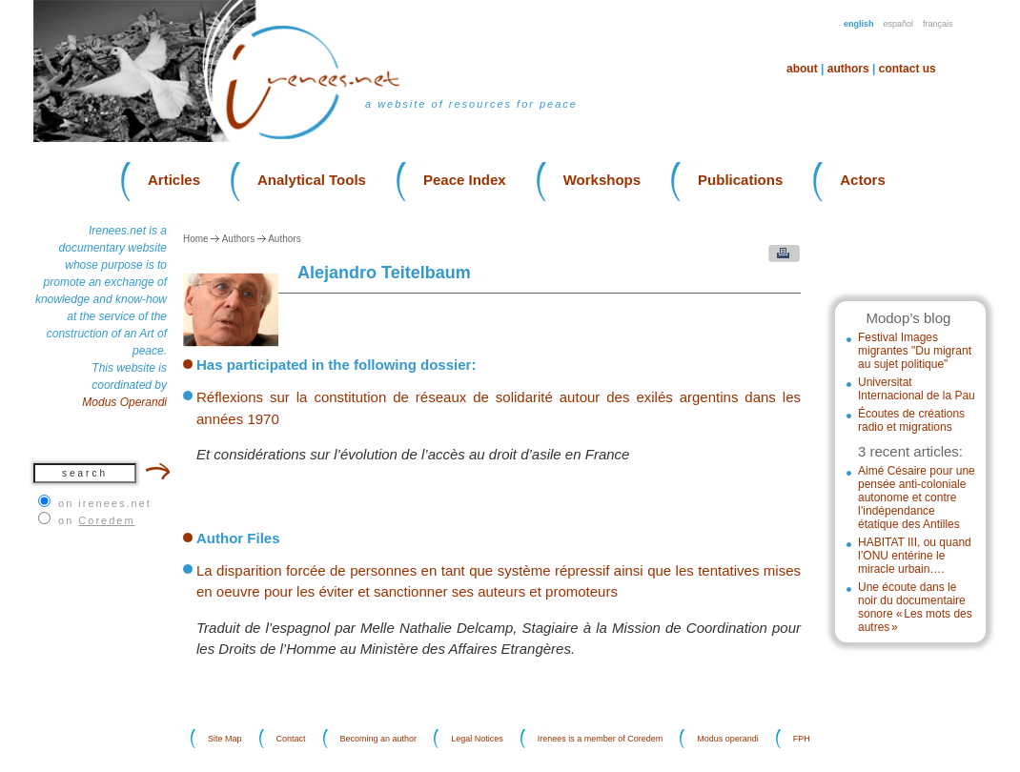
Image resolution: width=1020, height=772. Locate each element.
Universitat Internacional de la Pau (916, 389)
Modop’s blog (908, 318)
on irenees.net (105, 503)
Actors (863, 180)
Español (899, 24)
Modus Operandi (124, 402)
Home (196, 239)
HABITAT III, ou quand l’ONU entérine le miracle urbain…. (914, 556)
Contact (291, 738)
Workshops (602, 180)
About (802, 68)
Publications (740, 180)
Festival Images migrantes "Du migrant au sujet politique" (914, 351)
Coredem (106, 520)
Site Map (225, 738)
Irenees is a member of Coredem (600, 738)
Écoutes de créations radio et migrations (911, 420)
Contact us (907, 68)
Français (938, 24)
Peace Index (464, 180)
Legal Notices (477, 738)
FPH (801, 738)
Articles (174, 180)
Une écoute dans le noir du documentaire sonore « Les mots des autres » (915, 607)
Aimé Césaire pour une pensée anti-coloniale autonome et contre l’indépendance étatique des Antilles (916, 497)
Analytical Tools (311, 180)
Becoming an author (379, 738)
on (96, 520)
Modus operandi (728, 738)
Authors (848, 68)
